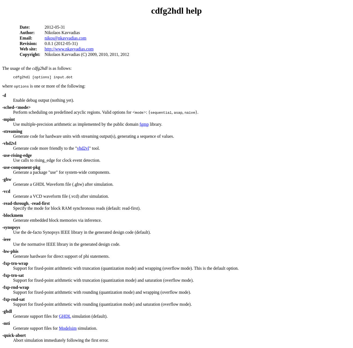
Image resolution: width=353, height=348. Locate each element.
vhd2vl (83, 149)
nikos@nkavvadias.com (65, 38)
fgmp (144, 125)
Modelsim (68, 329)
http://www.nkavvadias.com (69, 49)
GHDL (65, 317)
